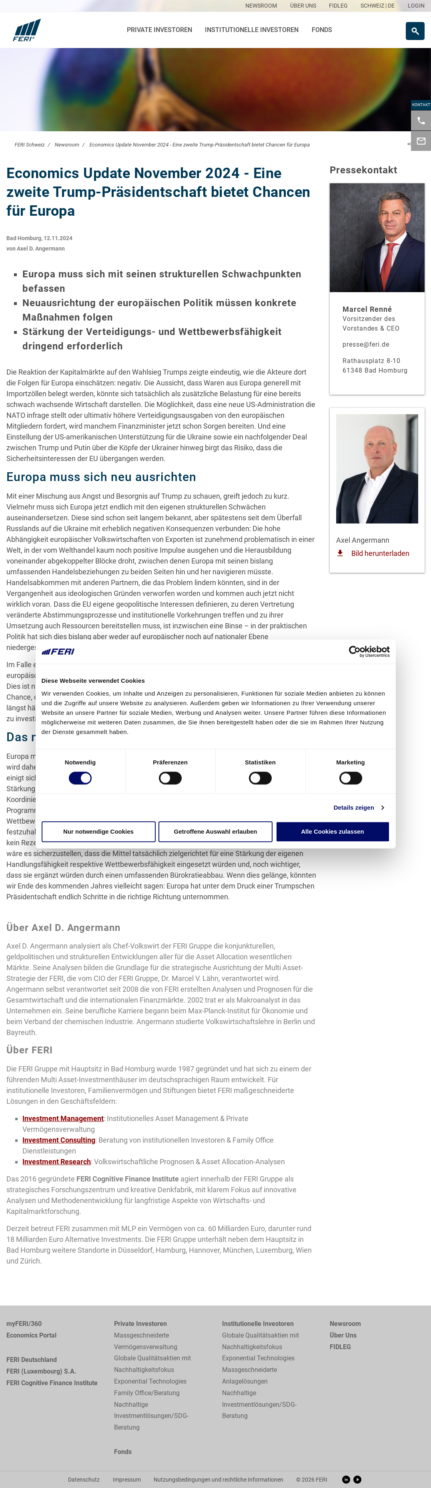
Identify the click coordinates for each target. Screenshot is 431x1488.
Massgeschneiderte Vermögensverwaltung (145, 1341)
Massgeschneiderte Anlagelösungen (249, 1375)
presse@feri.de (366, 344)
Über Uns (343, 1335)
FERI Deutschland (31, 1360)
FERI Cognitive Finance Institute (52, 1383)
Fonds (322, 30)
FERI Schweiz (29, 145)
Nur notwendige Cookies (98, 831)
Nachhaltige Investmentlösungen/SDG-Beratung (151, 1416)
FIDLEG (340, 1347)
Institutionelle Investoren (252, 30)
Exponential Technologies (150, 1381)
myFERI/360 (24, 1324)
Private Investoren (159, 30)
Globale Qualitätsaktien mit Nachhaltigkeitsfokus (152, 1364)
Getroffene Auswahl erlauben (215, 831)
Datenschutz (84, 1479)
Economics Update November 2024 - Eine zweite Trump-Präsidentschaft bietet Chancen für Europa (199, 145)
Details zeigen (354, 807)
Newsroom (67, 145)
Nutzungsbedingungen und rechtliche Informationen (218, 1479)
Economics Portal (31, 1335)
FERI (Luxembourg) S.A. (41, 1371)
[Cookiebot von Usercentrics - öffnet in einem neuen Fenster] (355, 652)
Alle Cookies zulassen (332, 831)
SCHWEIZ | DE (378, 5)
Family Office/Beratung (147, 1393)
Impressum (127, 1479)
